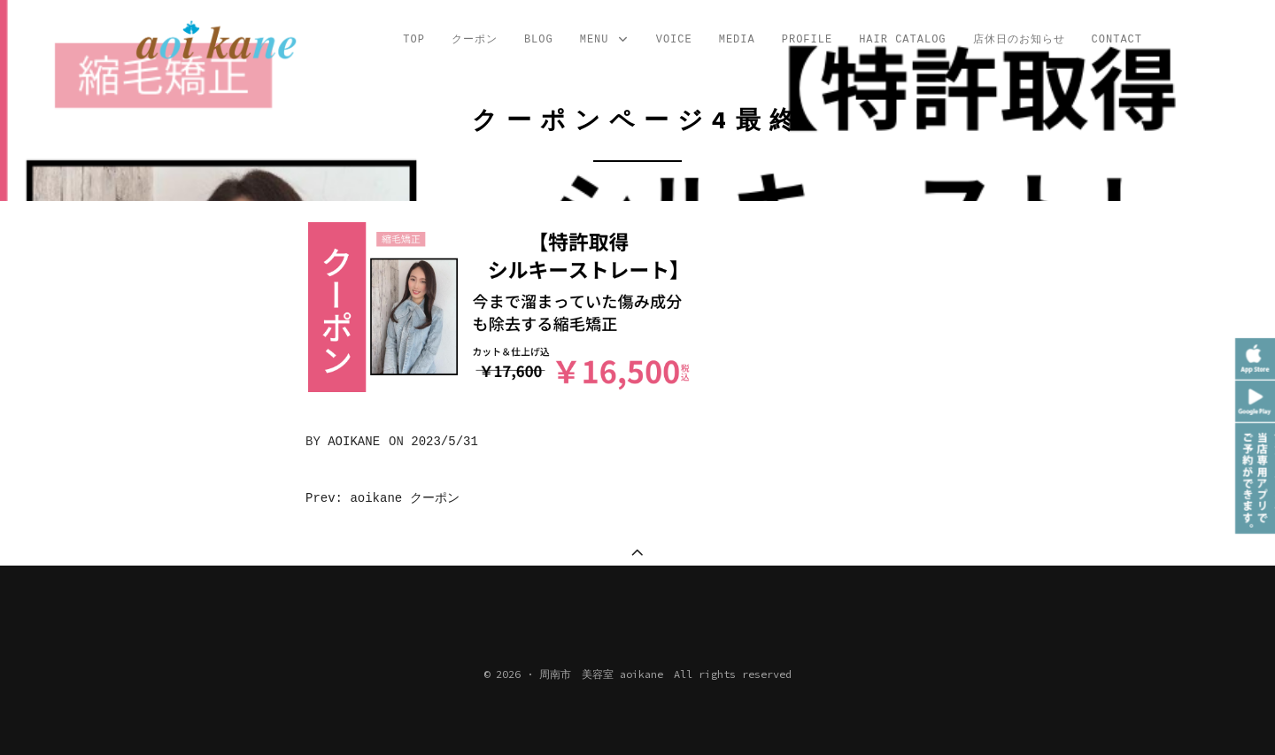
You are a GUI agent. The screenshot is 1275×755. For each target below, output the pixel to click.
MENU (605, 40)
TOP (414, 40)
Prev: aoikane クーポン (382, 498)
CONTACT (1117, 40)
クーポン (475, 40)
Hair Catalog (902, 40)
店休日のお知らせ (1019, 40)
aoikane (354, 442)
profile (807, 40)
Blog (538, 40)
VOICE (674, 40)
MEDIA (737, 40)
